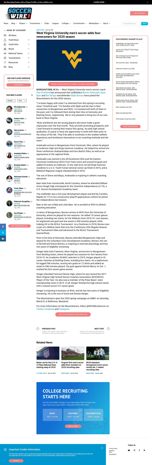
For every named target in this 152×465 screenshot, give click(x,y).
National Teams (13, 53)
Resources (11, 62)
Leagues (55, 23)
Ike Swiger (51, 95)
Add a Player (73, 426)
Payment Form (111, 451)
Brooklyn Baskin (20, 165)
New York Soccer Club (22, 205)
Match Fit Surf (19, 122)
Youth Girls (11, 44)
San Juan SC (18, 111)
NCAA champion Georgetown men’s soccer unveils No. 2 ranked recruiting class (97, 366)
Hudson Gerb (19, 118)
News (6, 23)
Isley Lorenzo (19, 130)
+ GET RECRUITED (139, 13)
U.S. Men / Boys (41, 373)
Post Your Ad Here (130, 126)
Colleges (65, 23)
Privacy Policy (113, 448)
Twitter (39, 309)
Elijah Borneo (77, 95)
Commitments (79, 23)
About (105, 23)
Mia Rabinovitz (20, 107)
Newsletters (112, 454)
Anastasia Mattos (20, 153)
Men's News (40, 30)
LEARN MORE (99, 2)
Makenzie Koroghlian (22, 201)
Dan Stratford (43, 92)
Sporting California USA (22, 134)
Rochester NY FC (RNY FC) (22, 217)
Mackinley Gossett (21, 176)
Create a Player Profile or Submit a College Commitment (73, 84)
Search (145, 23)
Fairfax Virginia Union (21, 157)
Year (20, 101)
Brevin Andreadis (91, 92)
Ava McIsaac (19, 213)
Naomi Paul (18, 142)
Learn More (18, 85)
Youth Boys (11, 40)
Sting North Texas (20, 169)
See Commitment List (20, 226)
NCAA (9, 49)
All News (10, 35)
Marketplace (94, 23)
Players (22, 23)
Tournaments (35, 23)
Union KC (17, 180)
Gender (10, 101)
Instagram (64, 309)
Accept (16, 461)
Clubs (46, 23)
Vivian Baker (19, 188)
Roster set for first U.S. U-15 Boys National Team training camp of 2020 (47, 365)
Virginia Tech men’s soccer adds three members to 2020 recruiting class (72, 365)
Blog (13, 23)
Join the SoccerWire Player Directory (73, 314)
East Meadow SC (19, 146)
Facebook (49, 309)
